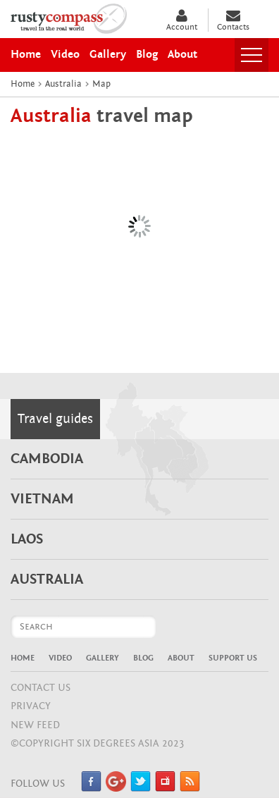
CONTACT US (40, 688)
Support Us (233, 658)
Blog (143, 658)
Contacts (233, 20)
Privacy (31, 706)
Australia (47, 579)
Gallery (102, 658)
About (181, 658)
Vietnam (42, 499)
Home (23, 658)
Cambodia (47, 458)
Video (60, 658)
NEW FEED (35, 725)
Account (181, 20)
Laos (27, 539)
